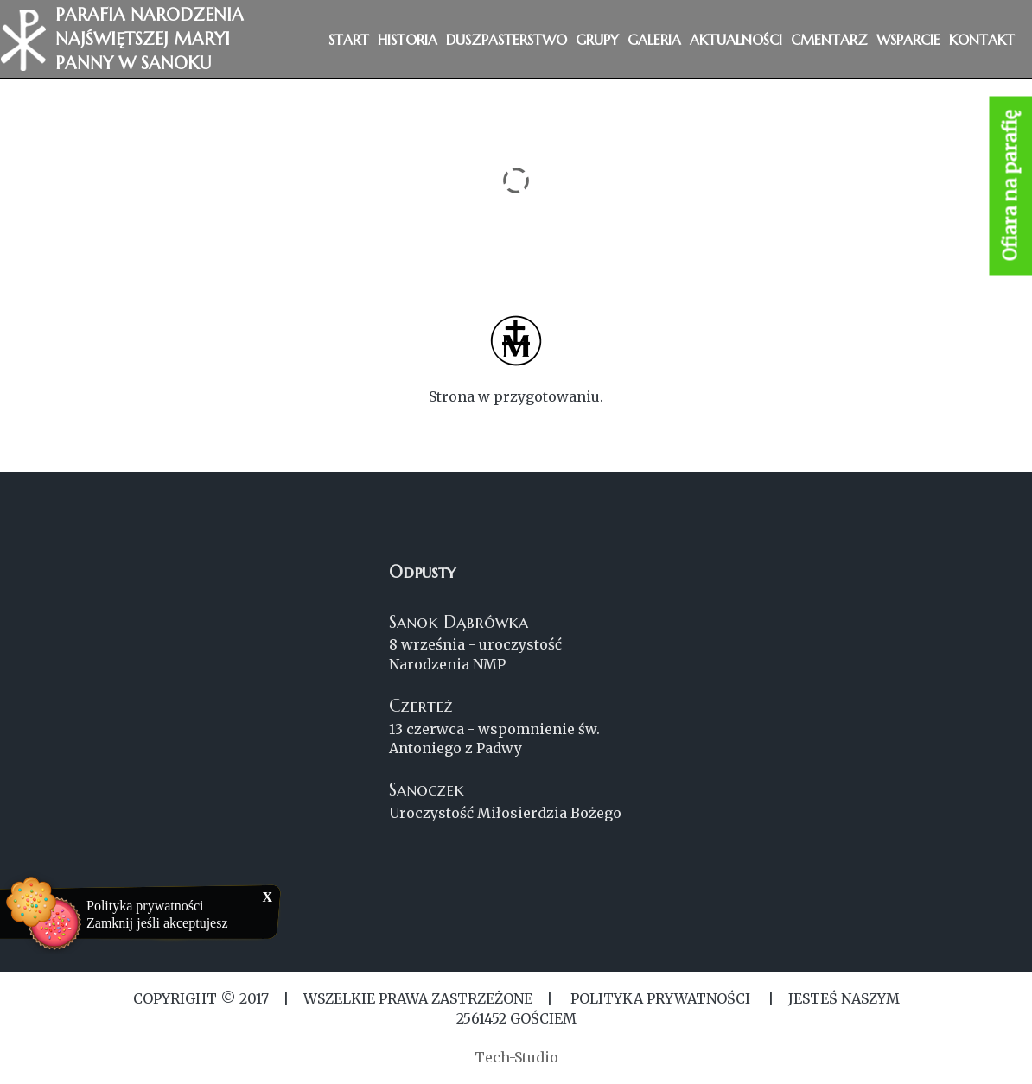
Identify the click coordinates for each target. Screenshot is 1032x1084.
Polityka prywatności (145, 905)
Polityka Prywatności (660, 998)
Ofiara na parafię (1010, 186)
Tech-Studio (516, 1057)
